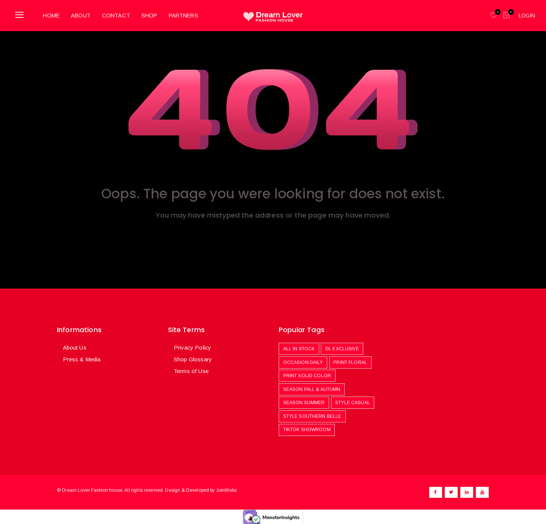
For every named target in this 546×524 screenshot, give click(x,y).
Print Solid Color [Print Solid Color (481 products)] (307, 374)
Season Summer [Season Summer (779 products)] (304, 402)
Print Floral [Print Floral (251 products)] (350, 361)
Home (52, 14)
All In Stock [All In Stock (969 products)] (299, 347)
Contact (118, 14)
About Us (74, 346)
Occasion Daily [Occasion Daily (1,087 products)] (303, 361)
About (83, 14)
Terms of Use (191, 370)
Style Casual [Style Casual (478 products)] (352, 402)
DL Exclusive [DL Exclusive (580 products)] (342, 347)
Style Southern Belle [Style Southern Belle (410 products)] (312, 415)
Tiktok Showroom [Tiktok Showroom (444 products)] (307, 428)
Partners (188, 14)
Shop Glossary (193, 358)
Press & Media (81, 358)
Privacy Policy (192, 346)
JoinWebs (226, 489)
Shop (152, 14)
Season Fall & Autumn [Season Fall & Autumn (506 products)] (311, 388)
